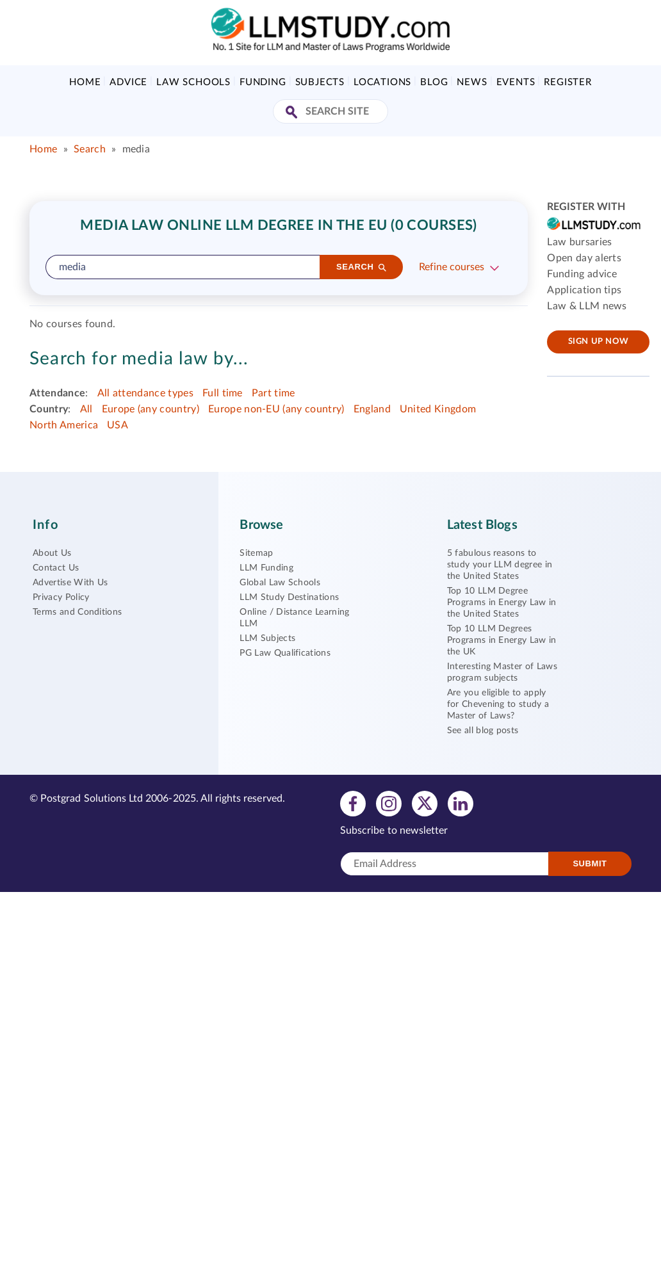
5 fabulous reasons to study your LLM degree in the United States (500, 565)
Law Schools (193, 82)
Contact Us (56, 567)
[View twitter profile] (424, 803)
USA (117, 425)
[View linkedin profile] (460, 803)
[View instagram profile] (389, 803)
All (86, 409)
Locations (382, 82)
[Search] (361, 267)
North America (63, 425)
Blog (434, 82)
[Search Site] (293, 113)
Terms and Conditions (77, 612)
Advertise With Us (70, 582)
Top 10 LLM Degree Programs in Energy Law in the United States (502, 603)
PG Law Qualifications (285, 653)
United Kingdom (438, 409)
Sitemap (256, 553)
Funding (263, 82)
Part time (273, 393)
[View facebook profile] (353, 803)
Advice (128, 82)
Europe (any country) (150, 409)
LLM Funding (266, 567)
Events (515, 82)
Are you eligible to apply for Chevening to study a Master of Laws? (498, 704)
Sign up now (598, 341)
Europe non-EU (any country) (276, 409)
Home (85, 82)
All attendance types (145, 393)
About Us (52, 553)
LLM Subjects (267, 638)
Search (90, 149)
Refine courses (451, 267)
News (472, 82)
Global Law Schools (280, 582)
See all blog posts (483, 730)
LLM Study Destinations (289, 597)
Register (567, 82)
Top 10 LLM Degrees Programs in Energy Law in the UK (502, 640)
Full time (222, 393)
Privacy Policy (61, 597)
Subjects (320, 82)
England (372, 409)
